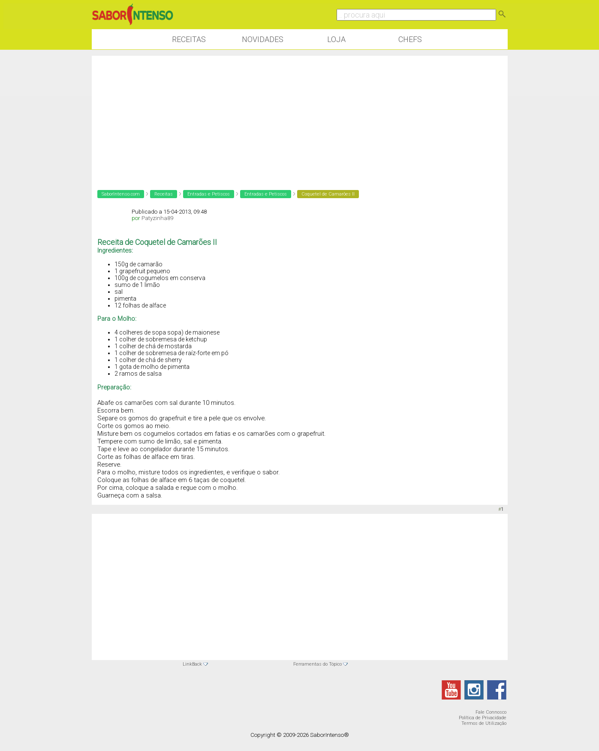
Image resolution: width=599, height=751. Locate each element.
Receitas (189, 39)
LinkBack (192, 664)
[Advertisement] (300, 116)
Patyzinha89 (157, 218)
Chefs (410, 39)
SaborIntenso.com (121, 194)
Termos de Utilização (483, 723)
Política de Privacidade (482, 718)
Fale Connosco (491, 712)
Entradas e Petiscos (208, 194)
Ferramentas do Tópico (317, 664)
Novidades (262, 39)
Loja (336, 39)
